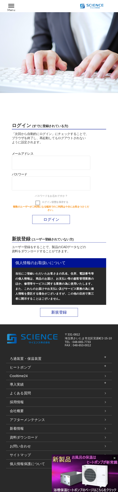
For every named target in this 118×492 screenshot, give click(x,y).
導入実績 (17, 384)
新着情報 (17, 428)
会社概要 (17, 411)
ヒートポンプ (20, 367)
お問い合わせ (20, 446)
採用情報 (17, 402)
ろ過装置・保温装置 (26, 359)
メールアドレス (22, 153)
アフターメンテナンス (27, 420)
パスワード (19, 174)
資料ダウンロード (24, 437)
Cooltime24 (19, 376)
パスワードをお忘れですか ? (51, 195)
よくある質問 (20, 393)
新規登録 (59, 312)
